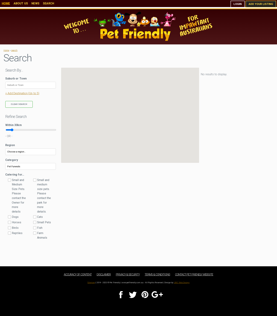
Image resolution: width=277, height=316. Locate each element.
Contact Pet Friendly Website (194, 274)
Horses (16, 222)
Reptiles (17, 233)
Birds (15, 227)
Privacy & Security (128, 274)
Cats (40, 217)
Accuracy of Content (78, 274)
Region (10, 145)
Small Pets (44, 222)
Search (48, 3)
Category (11, 160)
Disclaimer (104, 274)
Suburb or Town (16, 78)
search (14, 50)
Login (238, 4)
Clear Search (19, 104)
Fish (40, 227)
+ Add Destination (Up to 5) (22, 93)
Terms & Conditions (157, 274)
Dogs (15, 217)
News (35, 3)
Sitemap (91, 282)
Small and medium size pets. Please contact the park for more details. (44, 195)
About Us (21, 3)
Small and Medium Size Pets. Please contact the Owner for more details (19, 195)
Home (6, 3)
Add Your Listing (261, 4)
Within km (13, 125)
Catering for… (14, 174)
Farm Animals (42, 235)
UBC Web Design (182, 282)
